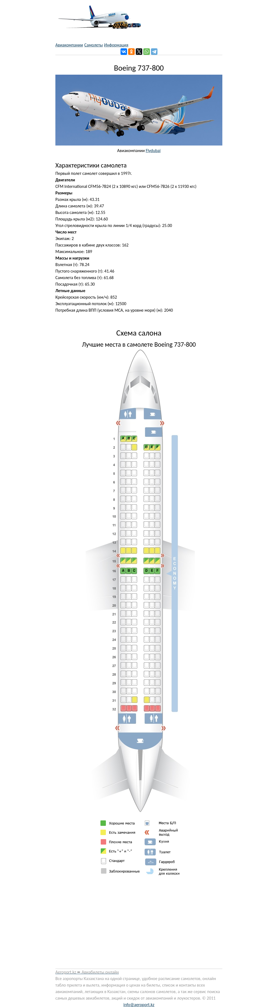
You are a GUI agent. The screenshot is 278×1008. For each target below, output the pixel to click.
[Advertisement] (138, 924)
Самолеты (93, 45)
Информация (116, 45)
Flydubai (153, 150)
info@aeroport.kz (138, 1004)
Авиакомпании (69, 45)
